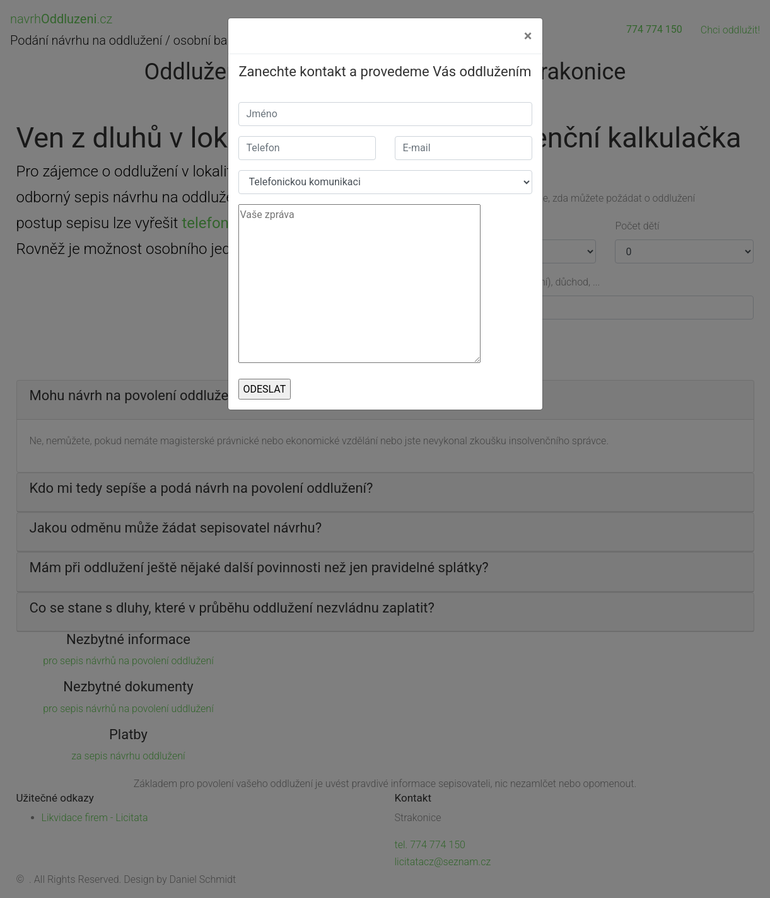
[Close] (528, 36)
